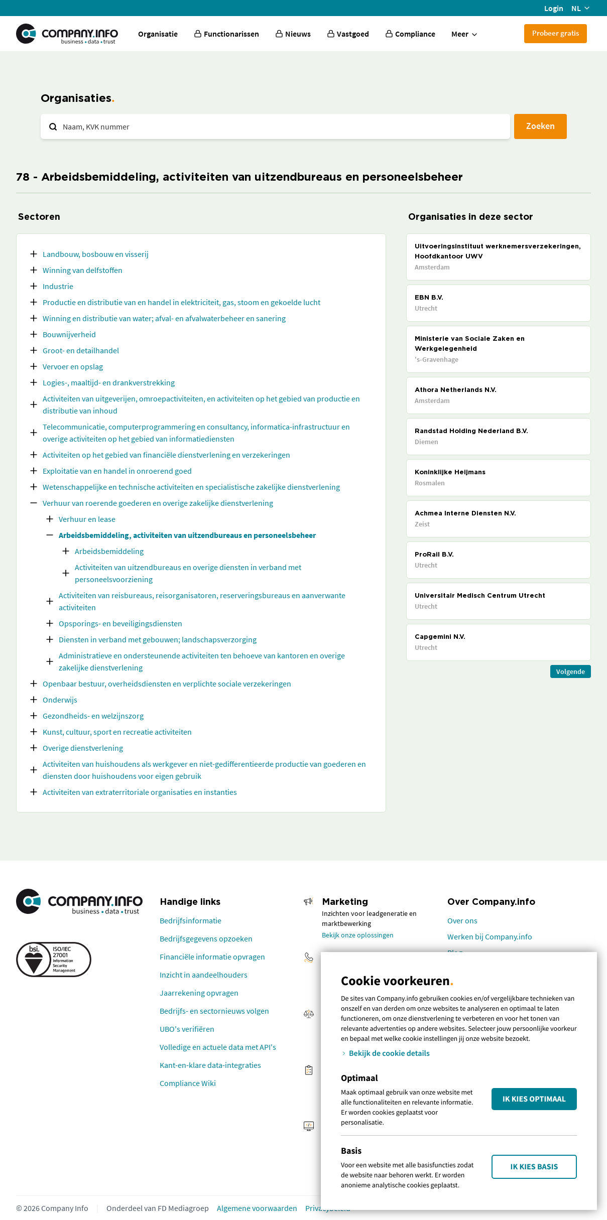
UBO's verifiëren (187, 1029)
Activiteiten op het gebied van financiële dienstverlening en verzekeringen (166, 455)
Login (553, 8)
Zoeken (540, 125)
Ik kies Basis (534, 1167)
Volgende (570, 671)
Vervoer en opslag (73, 366)
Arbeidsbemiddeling (109, 551)
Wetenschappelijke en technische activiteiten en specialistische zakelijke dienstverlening (191, 487)
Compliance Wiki (188, 1083)
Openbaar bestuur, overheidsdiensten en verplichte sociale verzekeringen (167, 684)
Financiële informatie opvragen (212, 957)
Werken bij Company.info (489, 936)
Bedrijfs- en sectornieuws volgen (214, 1011)
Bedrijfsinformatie (190, 920)
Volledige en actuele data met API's (218, 1047)
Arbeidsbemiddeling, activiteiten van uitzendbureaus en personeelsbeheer (187, 535)
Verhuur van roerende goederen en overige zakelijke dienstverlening (158, 503)
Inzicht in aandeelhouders (204, 975)
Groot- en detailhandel (81, 350)
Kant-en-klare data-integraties (210, 1065)
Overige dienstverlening (83, 748)
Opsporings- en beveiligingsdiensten (120, 623)
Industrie (58, 286)
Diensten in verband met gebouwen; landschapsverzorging (158, 639)
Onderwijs (60, 700)
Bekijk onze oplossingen (358, 934)
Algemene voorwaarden (257, 1208)
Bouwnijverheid (69, 334)
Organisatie (158, 34)
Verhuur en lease (87, 519)
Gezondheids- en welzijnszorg (93, 716)
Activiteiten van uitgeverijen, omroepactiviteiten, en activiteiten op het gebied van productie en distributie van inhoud (201, 404)
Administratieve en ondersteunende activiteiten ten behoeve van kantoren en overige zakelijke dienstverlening (202, 661)
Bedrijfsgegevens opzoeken (206, 938)
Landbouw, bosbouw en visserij (96, 254)
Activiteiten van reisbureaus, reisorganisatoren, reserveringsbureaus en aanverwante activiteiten (202, 601)
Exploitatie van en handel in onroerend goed (117, 471)
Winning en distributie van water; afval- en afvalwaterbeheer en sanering (164, 318)
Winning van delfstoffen (83, 270)
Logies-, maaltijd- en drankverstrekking (109, 382)
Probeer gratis (555, 33)
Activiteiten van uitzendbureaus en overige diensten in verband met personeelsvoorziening (188, 573)
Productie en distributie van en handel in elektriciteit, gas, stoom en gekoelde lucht (181, 302)
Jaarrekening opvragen (199, 993)
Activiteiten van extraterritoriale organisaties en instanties (140, 792)
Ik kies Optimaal (534, 1099)
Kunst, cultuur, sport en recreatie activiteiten (117, 732)
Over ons (462, 920)
